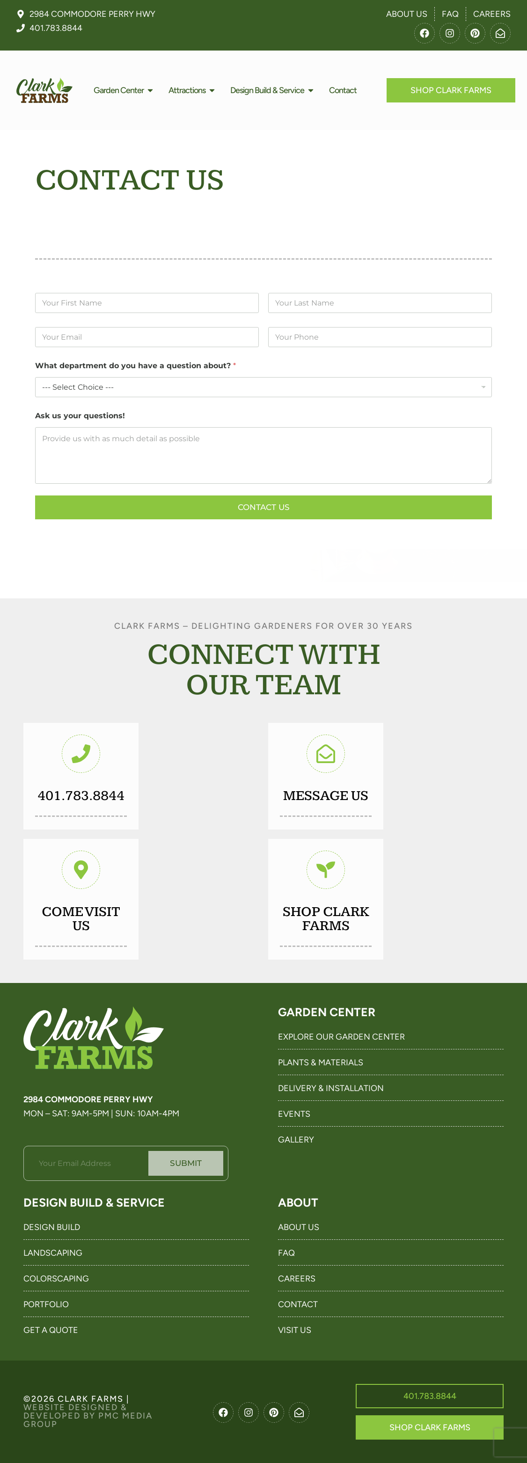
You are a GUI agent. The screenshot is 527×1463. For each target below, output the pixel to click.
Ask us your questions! (80, 415)
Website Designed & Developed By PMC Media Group (88, 1415)
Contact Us (264, 507)
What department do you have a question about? (135, 365)
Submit (186, 1163)
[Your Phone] (380, 337)
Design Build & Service (94, 1202)
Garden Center (326, 1012)
